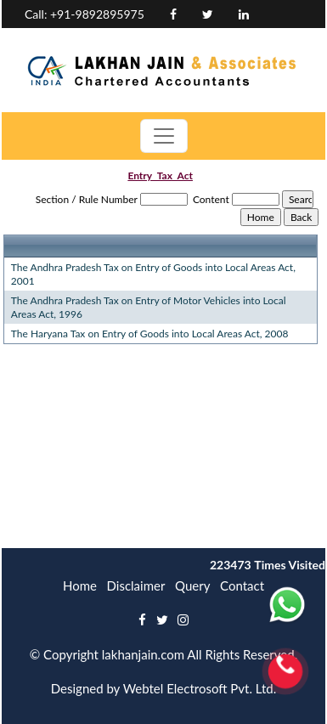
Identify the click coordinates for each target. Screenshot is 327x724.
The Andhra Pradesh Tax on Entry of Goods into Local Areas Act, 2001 (153, 274)
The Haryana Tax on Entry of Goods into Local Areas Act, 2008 (150, 333)
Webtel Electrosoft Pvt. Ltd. (200, 688)
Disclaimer (136, 585)
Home (80, 585)
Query (192, 585)
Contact (242, 585)
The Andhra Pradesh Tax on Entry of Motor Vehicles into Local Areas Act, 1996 (148, 307)
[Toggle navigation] (164, 136)
